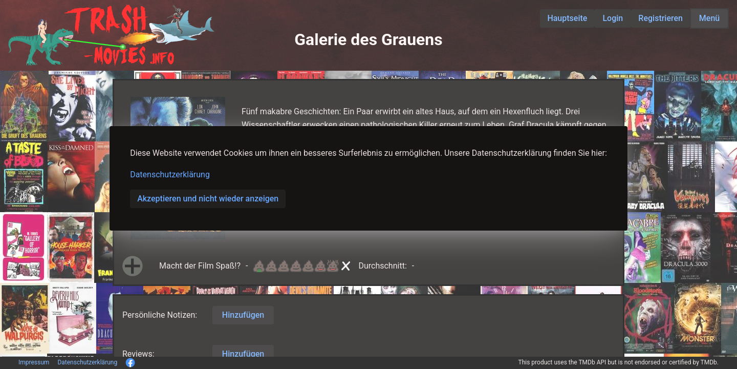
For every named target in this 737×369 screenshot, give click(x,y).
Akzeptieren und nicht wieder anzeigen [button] (207, 198)
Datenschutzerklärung (170, 174)
